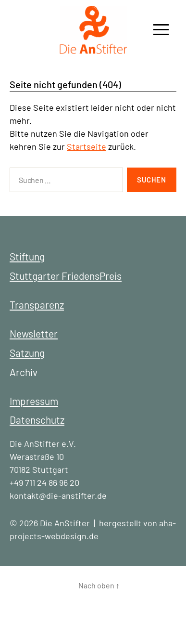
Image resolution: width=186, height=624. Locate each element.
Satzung (27, 353)
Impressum (34, 401)
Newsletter (34, 333)
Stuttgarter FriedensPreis (66, 276)
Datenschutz (37, 420)
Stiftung (27, 256)
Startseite (86, 146)
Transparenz (37, 305)
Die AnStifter (65, 523)
